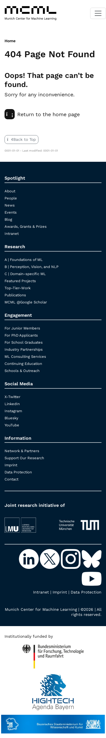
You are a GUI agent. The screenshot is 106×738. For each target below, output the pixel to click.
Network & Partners (22, 451)
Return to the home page (42, 114)
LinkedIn (12, 404)
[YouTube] (91, 578)
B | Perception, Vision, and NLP (32, 267)
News (10, 205)
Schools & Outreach (22, 371)
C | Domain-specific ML (25, 274)
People (11, 198)
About (10, 191)
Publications (15, 295)
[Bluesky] (91, 558)
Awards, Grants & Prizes (26, 226)
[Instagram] (71, 558)
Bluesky (11, 418)
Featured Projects (20, 281)
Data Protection (18, 472)
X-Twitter (12, 397)
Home (10, 41)
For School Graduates (24, 342)
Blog (8, 219)
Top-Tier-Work (18, 288)
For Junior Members (22, 328)
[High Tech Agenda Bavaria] (53, 654)
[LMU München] (27, 522)
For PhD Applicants (21, 335)
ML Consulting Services (25, 356)
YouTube (12, 425)
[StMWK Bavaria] (53, 721)
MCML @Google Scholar (26, 302)
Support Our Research (24, 458)
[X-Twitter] (50, 558)
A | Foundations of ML (24, 260)
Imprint (11, 465)
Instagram (13, 411)
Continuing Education (23, 363)
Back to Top (21, 139)
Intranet (12, 233)
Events (11, 212)
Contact (11, 479)
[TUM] (79, 522)
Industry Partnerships (24, 349)
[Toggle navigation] (98, 13)
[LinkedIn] (29, 558)
